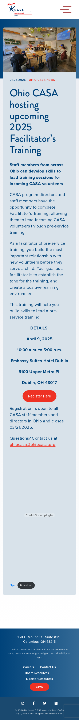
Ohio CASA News (42, 80)
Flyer (12, 585)
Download (26, 585)
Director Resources (39, 679)
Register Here (39, 396)
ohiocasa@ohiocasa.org (32, 444)
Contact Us (48, 667)
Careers (28, 667)
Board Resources (37, 673)
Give (39, 686)
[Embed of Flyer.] (39, 515)
